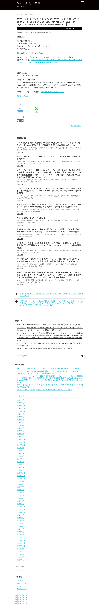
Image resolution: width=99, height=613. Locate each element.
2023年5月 (20, 492)
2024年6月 (20, 456)
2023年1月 (20, 504)
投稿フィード (21, 583)
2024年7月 (20, 453)
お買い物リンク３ (21, 599)
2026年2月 (20, 400)
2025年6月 (20, 422)
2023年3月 (20, 498)
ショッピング (78, 28)
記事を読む (20, 152)
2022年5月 (20, 526)
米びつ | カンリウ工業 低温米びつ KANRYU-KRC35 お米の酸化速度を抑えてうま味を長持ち (49, 325)
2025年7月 (20, 420)
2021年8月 (20, 551)
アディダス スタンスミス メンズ (52, 92)
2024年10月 (21, 445)
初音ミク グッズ (22, 96)
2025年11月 (21, 408)
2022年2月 (20, 535)
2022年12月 (21, 506)
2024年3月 (20, 464)
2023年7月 (20, 487)
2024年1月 (20, 470)
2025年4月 (20, 428)
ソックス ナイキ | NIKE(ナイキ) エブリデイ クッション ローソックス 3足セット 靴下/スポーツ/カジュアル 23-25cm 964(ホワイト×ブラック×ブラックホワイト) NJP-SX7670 (49, 191)
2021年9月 (20, 549)
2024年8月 (20, 450)
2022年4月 (20, 529)
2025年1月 (20, 436)
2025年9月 (20, 414)
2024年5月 (20, 459)
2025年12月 (21, 406)
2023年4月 (20, 495)
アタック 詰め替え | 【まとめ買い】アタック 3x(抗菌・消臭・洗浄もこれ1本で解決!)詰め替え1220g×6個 (49, 294)
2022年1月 (20, 537)
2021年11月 (21, 543)
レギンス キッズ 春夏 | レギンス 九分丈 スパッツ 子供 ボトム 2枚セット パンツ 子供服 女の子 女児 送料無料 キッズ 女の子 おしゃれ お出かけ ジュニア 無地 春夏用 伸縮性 (49, 245)
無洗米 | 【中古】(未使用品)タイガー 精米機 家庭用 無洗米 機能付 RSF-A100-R (44, 348)
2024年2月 (20, 467)
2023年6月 (20, 490)
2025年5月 (20, 425)
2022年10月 (21, 512)
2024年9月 (20, 448)
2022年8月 (20, 518)
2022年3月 (20, 532)
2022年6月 (20, 523)
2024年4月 (20, 462)
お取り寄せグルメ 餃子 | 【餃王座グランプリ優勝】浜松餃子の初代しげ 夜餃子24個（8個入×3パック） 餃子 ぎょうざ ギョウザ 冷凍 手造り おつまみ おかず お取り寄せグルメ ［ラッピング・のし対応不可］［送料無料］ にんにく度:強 (49, 303)
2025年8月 (20, 417)
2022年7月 (20, 521)
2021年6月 (20, 557)
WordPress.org (22, 589)
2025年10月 (21, 411)
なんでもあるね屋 (29, 3)
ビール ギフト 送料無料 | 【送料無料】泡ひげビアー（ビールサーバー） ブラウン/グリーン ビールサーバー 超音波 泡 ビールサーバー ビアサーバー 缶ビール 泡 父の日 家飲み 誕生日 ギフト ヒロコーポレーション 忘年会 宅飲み (49, 275)
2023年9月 (20, 481)
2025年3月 (20, 431)
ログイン (20, 580)
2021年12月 (21, 540)
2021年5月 (20, 560)
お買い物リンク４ (21, 601)
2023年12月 (21, 473)
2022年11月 (21, 509)
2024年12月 (21, 439)
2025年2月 (20, 434)
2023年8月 (20, 484)
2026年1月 (20, 403)
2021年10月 (21, 546)
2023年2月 (20, 501)
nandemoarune (76, 126)
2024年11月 (21, 442)
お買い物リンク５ (21, 603)
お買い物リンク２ (21, 597)
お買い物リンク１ (21, 595)
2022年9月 (20, 515)
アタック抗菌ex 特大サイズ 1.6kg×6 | (31, 218)
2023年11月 (21, 476)
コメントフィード (23, 586)
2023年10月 (21, 478)
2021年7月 (20, 554)
